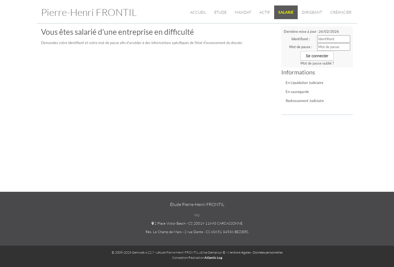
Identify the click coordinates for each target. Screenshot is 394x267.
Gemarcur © (216, 252)
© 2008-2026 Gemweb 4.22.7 (133, 252)
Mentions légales (239, 252)
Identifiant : (300, 39)
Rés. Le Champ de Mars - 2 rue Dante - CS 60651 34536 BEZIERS (197, 232)
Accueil (198, 12)
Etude (220, 12)
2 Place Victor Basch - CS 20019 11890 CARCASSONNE (197, 223)
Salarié (286, 12)
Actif (264, 12)
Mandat (243, 12)
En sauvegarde (297, 91)
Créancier (341, 12)
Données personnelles (268, 252)
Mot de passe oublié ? (317, 63)
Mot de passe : (300, 47)
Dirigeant (312, 12)
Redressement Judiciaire (305, 100)
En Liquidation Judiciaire (304, 82)
